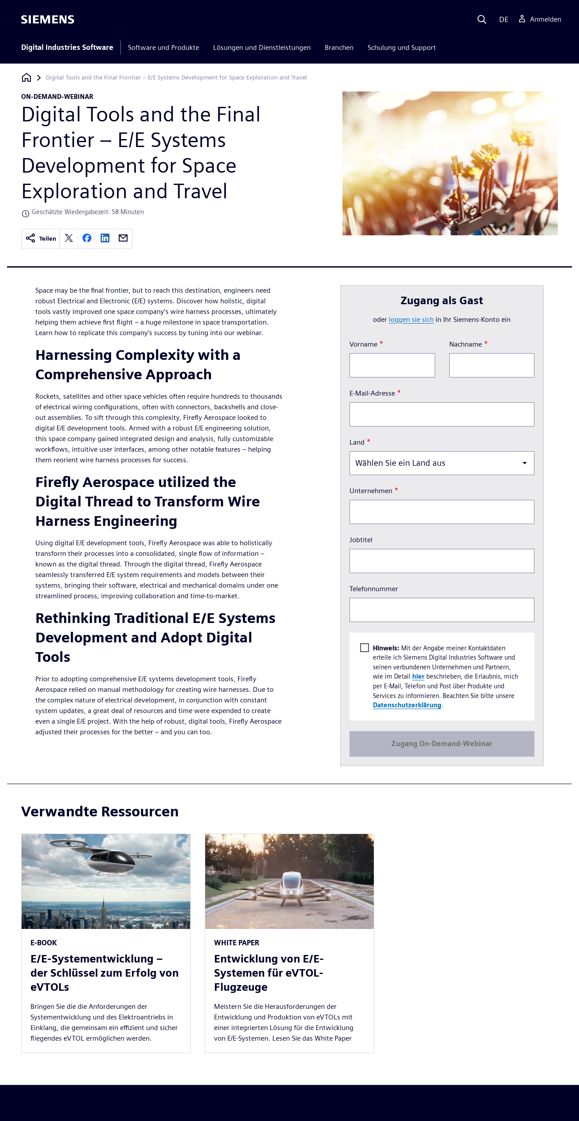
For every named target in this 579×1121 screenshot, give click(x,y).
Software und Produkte (163, 47)
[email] (123, 238)
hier (418, 676)
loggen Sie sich (411, 319)
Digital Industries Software (67, 47)
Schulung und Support (402, 47)
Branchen (339, 47)
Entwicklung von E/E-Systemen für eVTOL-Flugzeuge (269, 972)
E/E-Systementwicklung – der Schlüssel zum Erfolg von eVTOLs (104, 972)
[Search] (482, 19)
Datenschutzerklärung (406, 705)
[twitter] (69, 238)
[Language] (502, 19)
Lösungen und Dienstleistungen (262, 47)
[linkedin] (105, 238)
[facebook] (87, 238)
